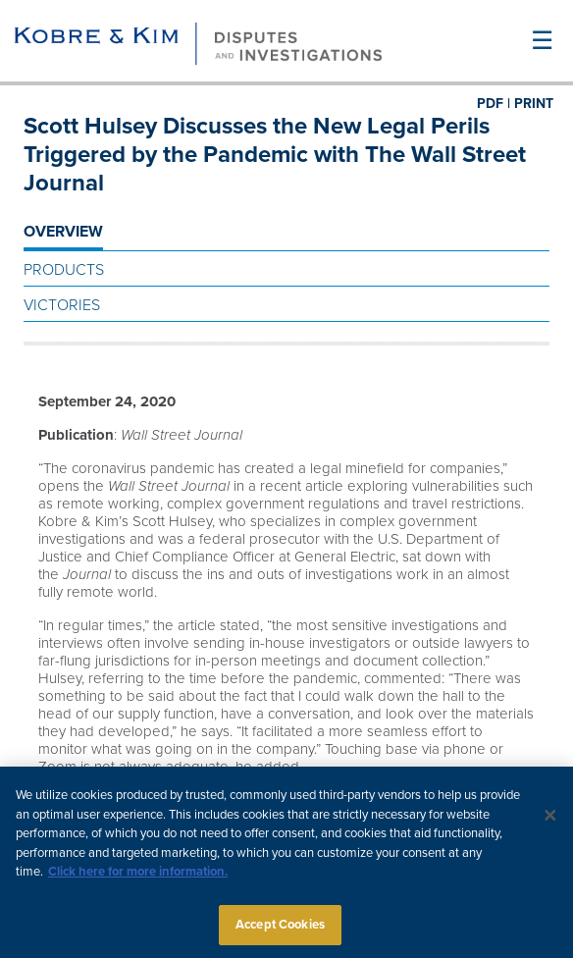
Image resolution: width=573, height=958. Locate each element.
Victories (62, 305)
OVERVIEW (63, 231)
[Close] (550, 822)
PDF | (493, 103)
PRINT (533, 103)
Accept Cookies (280, 931)
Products (64, 270)
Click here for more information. (138, 878)
